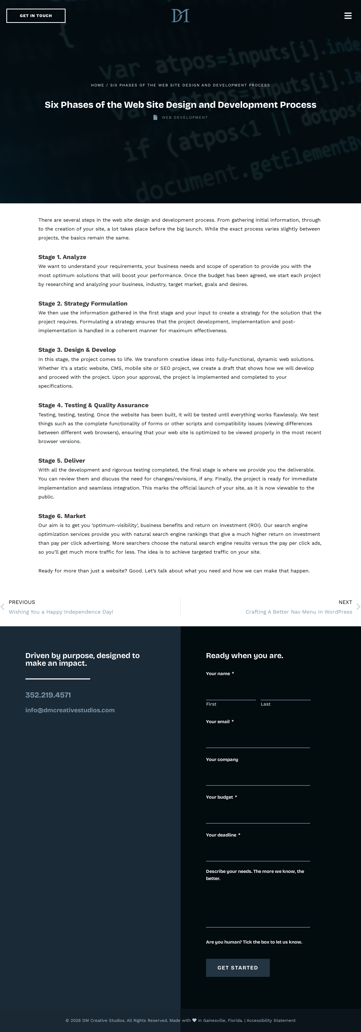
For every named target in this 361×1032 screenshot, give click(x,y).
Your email (220, 721)
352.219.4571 (48, 695)
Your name (220, 673)
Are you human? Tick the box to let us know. (254, 942)
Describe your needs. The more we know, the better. (255, 875)
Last (266, 704)
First (211, 704)
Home (97, 85)
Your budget (221, 797)
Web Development (185, 117)
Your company (222, 759)
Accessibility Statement (271, 1020)
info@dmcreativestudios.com (70, 710)
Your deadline (223, 835)
